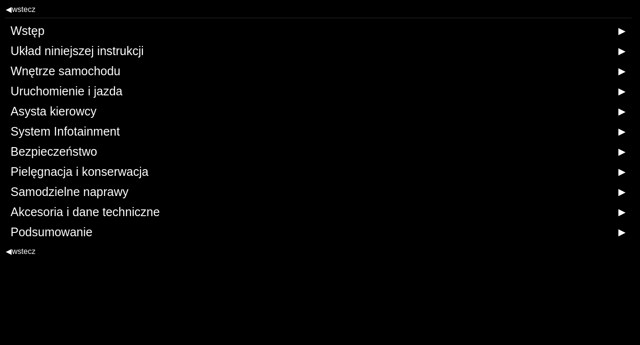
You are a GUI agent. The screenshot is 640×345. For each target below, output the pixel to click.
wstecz (20, 9)
